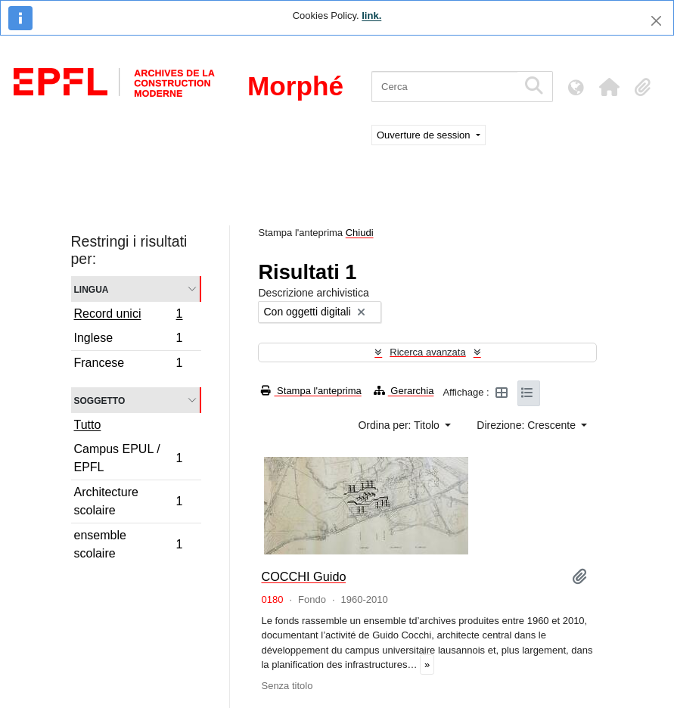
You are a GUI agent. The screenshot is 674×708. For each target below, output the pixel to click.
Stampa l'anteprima (311, 390)
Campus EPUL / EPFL (128, 458)
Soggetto (100, 400)
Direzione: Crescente (528, 425)
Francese (128, 364)
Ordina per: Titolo (400, 425)
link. (371, 15)
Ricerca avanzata (427, 352)
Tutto (87, 424)
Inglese (128, 340)
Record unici (128, 315)
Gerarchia (404, 390)
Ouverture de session (425, 135)
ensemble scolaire (128, 544)
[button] (609, 87)
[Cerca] (444, 86)
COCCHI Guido (303, 576)
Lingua (91, 288)
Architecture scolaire (128, 501)
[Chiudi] (656, 21)
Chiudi (360, 232)
